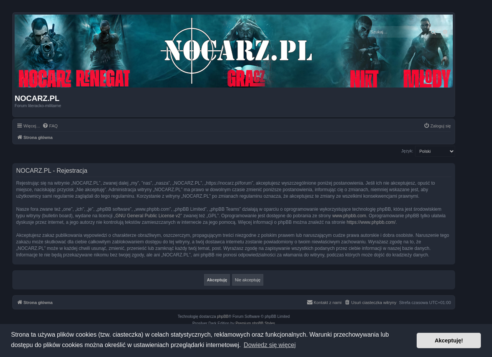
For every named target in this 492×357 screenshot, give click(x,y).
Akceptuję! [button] (449, 340)
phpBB (223, 316)
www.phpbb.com (349, 215)
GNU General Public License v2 (147, 215)
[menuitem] (50, 126)
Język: (407, 151)
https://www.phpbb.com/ (371, 222)
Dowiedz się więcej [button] (270, 345)
